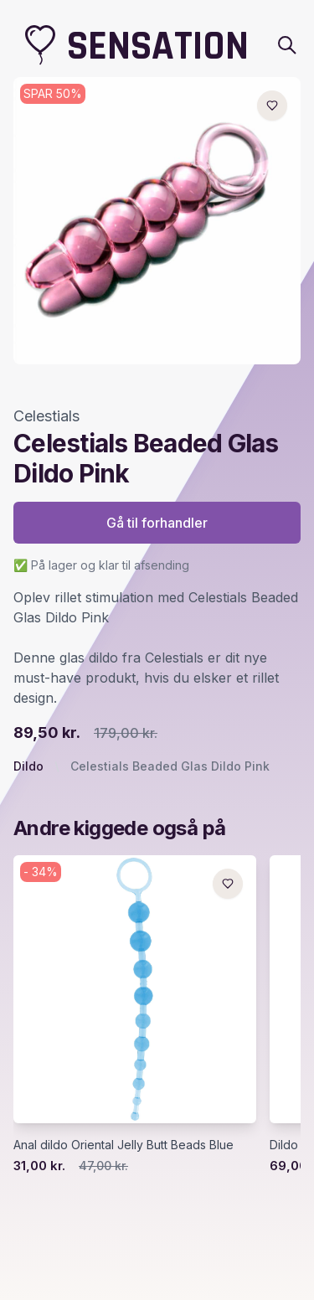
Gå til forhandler (157, 522)
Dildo (28, 766)
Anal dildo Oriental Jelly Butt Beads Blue (123, 1145)
